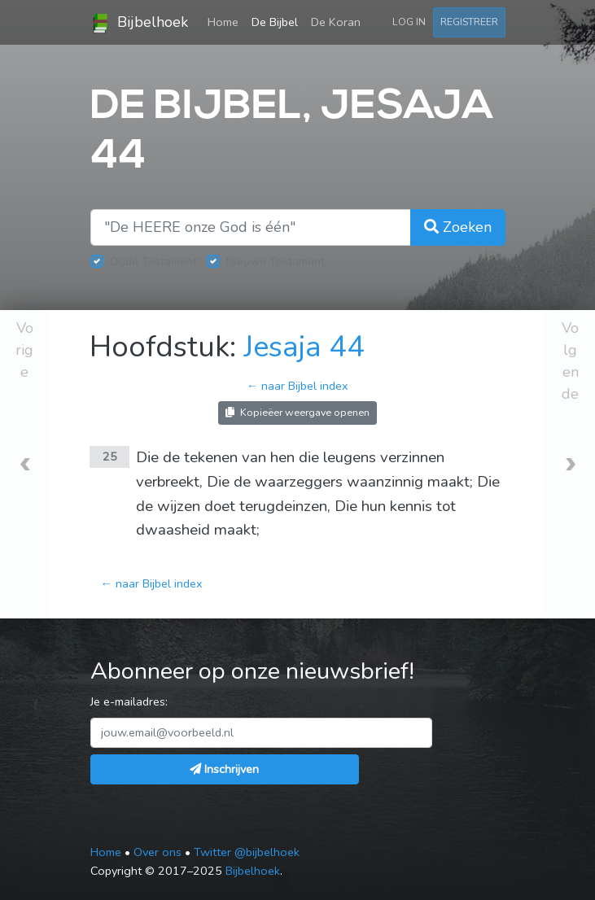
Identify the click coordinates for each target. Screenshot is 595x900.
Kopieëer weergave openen (297, 412)
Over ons (157, 852)
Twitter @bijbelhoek (247, 852)
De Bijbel (275, 22)
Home (226, 21)
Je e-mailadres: (129, 701)
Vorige (24, 350)
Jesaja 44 (304, 347)
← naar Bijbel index (297, 386)
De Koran (336, 22)
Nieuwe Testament (275, 261)
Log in (409, 21)
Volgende (570, 361)
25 (110, 456)
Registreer (469, 21)
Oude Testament (153, 261)
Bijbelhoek (139, 22)
